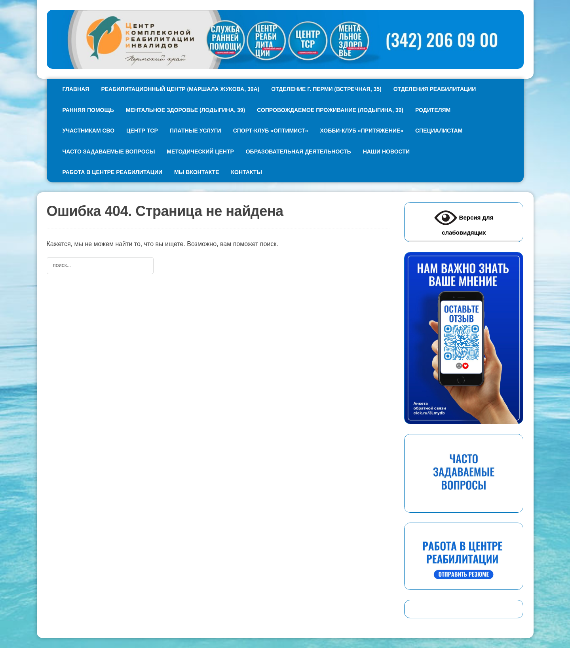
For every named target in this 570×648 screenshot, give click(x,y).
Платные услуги (195, 130)
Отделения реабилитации (434, 89)
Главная (76, 89)
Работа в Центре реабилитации (113, 172)
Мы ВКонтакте (196, 172)
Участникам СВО (89, 130)
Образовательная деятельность (298, 151)
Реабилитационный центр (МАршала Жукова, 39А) (180, 89)
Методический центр (200, 151)
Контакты (246, 172)
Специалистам (438, 130)
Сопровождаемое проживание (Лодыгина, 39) (330, 110)
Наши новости (386, 151)
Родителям (432, 110)
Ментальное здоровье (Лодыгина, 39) (185, 110)
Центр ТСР (142, 130)
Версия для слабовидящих (463, 221)
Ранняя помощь (88, 110)
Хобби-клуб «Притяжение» (361, 130)
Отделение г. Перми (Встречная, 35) (326, 89)
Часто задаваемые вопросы (109, 151)
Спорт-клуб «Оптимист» (270, 130)
